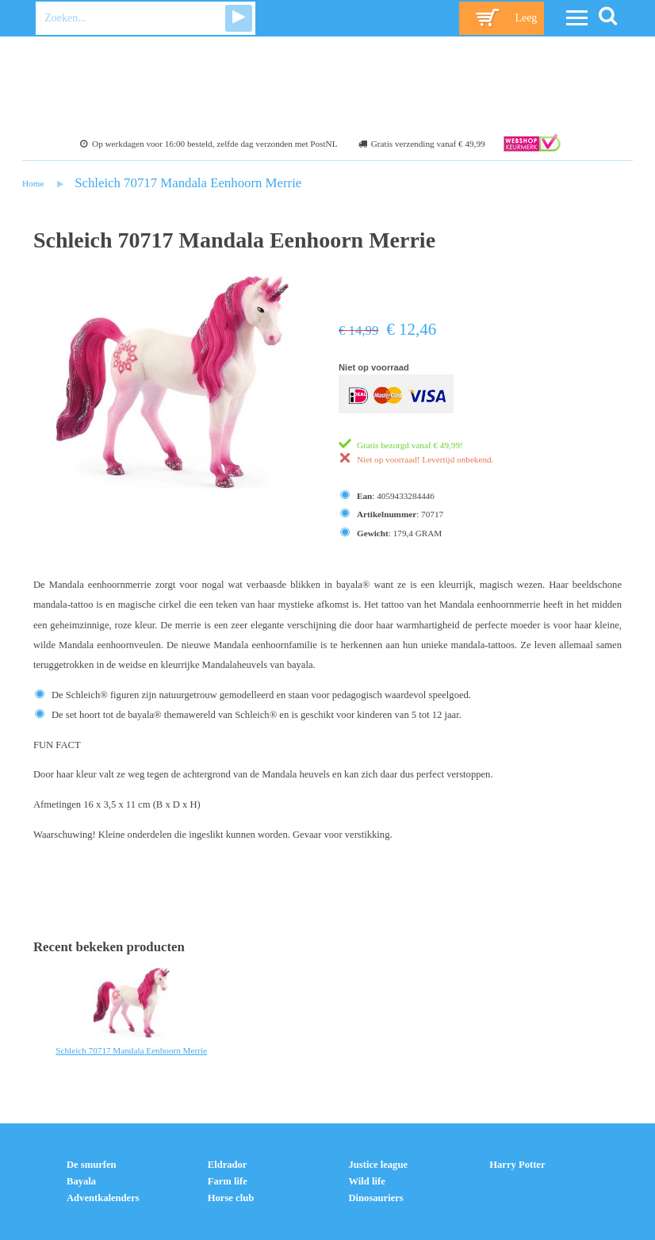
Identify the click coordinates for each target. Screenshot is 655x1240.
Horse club (231, 1198)
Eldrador (227, 1164)
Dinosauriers (376, 1198)
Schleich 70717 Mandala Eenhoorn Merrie (188, 182)
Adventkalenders (103, 1198)
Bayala (81, 1181)
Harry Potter (517, 1164)
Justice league (378, 1164)
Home (33, 183)
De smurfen (92, 1164)
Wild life (367, 1181)
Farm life (227, 1181)
